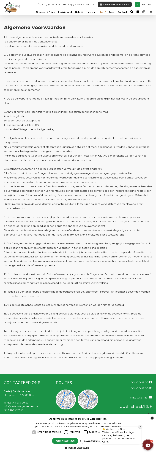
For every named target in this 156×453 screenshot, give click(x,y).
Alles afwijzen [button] (92, 441)
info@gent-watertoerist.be (79, 4)
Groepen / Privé (45, 12)
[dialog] (78, 433)
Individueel (65, 12)
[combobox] (152, 418)
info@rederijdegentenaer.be (21, 406)
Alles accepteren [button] (65, 441)
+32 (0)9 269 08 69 (49, 4)
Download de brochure (114, 4)
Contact (122, 12)
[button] (148, 445)
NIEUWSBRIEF (141, 397)
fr (143, 4)
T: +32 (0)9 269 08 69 (16, 402)
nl (137, 4)
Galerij (79, 12)
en (149, 4)
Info (100, 12)
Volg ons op (141, 382)
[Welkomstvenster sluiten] (140, 427)
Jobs (111, 12)
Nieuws (90, 12)
